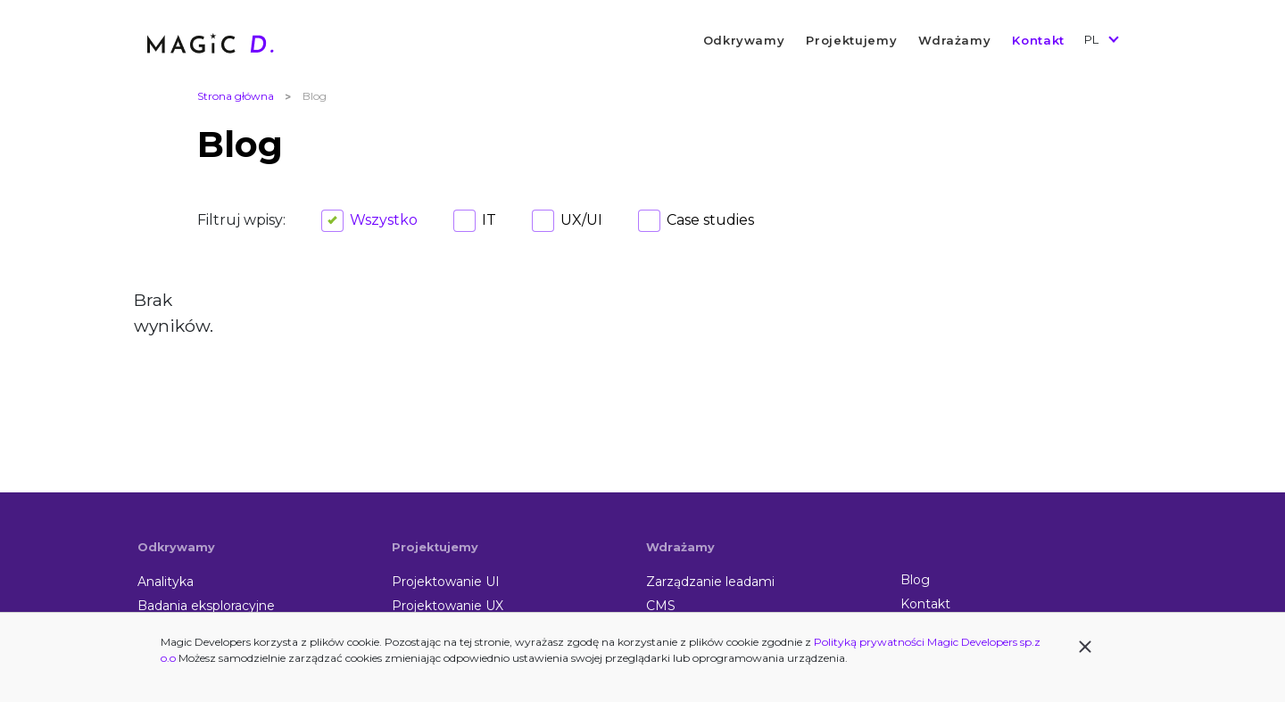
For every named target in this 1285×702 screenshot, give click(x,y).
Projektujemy (851, 40)
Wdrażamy (954, 40)
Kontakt (1038, 40)
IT (489, 219)
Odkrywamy (744, 40)
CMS (661, 606)
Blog (915, 580)
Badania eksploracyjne (206, 606)
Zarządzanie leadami (710, 582)
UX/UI (581, 219)
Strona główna (235, 96)
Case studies (710, 219)
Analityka (165, 582)
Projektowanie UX (447, 606)
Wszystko (384, 219)
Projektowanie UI (446, 582)
